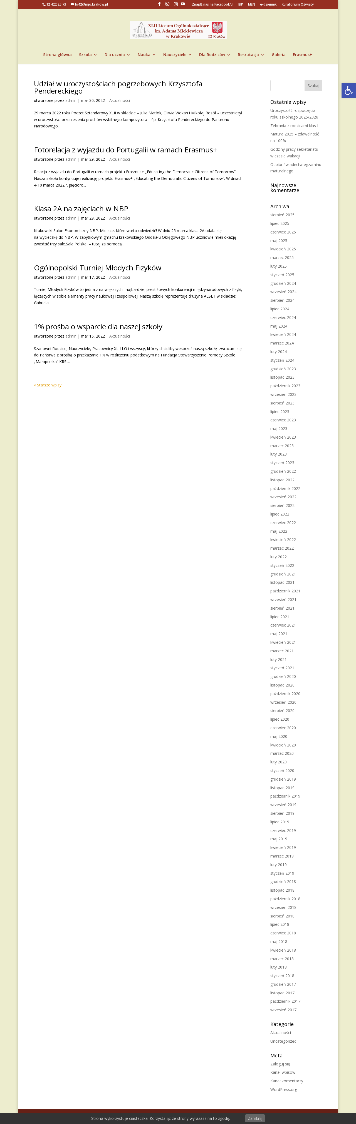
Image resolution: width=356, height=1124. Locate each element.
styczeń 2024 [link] (282, 360)
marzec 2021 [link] (282, 650)
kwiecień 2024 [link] (283, 334)
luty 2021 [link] (278, 659)
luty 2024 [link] (278, 351)
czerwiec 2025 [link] (283, 232)
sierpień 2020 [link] (282, 710)
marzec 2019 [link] (282, 856)
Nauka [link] (144, 55)
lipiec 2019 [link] (279, 821)
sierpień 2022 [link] (282, 505)
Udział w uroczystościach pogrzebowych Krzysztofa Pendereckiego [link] (118, 87)
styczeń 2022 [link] (282, 565)
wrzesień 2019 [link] (283, 804)
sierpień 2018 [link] (282, 916)
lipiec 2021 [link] (279, 616)
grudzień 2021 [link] (283, 574)
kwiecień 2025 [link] (283, 249)
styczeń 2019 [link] (282, 873)
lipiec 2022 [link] (279, 514)
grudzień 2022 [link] (283, 471)
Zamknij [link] (255, 1118)
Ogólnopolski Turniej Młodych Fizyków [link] (97, 268)
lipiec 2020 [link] (279, 719)
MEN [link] (251, 5)
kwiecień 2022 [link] (283, 539)
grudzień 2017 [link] (283, 984)
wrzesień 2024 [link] (283, 291)
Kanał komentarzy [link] (286, 1080)
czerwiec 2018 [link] (283, 933)
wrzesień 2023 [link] (283, 394)
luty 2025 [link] (278, 266)
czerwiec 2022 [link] (283, 522)
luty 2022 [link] (278, 556)
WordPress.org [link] (283, 1089)
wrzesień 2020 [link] (283, 702)
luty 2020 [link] (278, 762)
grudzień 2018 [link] (283, 881)
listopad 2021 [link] (282, 582)
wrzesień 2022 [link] (283, 496)
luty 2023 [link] (278, 454)
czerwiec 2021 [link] (283, 625)
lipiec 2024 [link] (279, 308)
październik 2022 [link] (285, 488)
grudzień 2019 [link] (283, 779)
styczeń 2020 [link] (282, 770)
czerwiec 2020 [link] (283, 727)
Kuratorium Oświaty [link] (298, 5)
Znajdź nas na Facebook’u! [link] (212, 5)
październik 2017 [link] (285, 1001)
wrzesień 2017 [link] (283, 1009)
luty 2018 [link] (278, 967)
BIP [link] (240, 5)
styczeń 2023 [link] (282, 462)
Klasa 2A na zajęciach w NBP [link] (81, 208)
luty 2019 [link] (278, 864)
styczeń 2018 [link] (282, 975)
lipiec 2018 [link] (279, 924)
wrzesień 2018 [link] (283, 907)
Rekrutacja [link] (248, 55)
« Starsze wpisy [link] (47, 385)
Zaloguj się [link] (280, 1064)
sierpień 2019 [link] (282, 813)
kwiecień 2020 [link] (283, 745)
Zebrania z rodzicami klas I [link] (294, 125)
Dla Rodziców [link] (212, 55)
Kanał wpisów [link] (282, 1072)
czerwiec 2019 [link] (283, 830)
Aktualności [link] (119, 100)
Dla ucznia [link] (115, 55)
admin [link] (70, 100)
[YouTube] (183, 5)
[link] (349, 90)
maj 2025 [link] (278, 240)
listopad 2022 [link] (282, 479)
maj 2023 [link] (278, 428)
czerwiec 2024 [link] (283, 317)
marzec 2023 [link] (282, 445)
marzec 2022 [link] (282, 548)
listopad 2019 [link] (282, 787)
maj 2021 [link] (278, 633)
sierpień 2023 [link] (282, 403)
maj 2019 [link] (278, 838)
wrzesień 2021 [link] (283, 599)
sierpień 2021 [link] (282, 608)
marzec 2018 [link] (282, 958)
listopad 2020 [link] (282, 685)
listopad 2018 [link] (282, 890)
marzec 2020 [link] (282, 753)
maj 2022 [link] (278, 531)
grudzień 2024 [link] (283, 283)
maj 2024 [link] (278, 326)
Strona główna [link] (57, 55)
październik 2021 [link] (285, 591)
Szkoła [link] (85, 55)
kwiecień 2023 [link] (283, 437)
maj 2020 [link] (278, 736)
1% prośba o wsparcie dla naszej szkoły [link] (98, 326)
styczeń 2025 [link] (282, 274)
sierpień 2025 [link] (282, 214)
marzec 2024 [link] (282, 343)
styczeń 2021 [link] (282, 667)
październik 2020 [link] (285, 693)
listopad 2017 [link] (282, 992)
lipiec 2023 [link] (279, 411)
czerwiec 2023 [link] (283, 420)
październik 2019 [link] (285, 796)
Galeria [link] (279, 55)
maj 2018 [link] (278, 941)
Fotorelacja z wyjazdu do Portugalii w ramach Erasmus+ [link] (125, 150)
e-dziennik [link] (268, 5)
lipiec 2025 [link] (279, 223)
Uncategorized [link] (283, 1041)
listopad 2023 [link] (282, 377)
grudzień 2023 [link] (283, 368)
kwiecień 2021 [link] (283, 642)
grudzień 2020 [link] (283, 676)
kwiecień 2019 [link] (283, 847)
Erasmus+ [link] (302, 55)
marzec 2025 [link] (282, 257)
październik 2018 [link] (285, 898)
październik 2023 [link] (285, 385)
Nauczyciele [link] (174, 55)
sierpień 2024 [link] (282, 300)
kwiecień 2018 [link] (283, 950)
